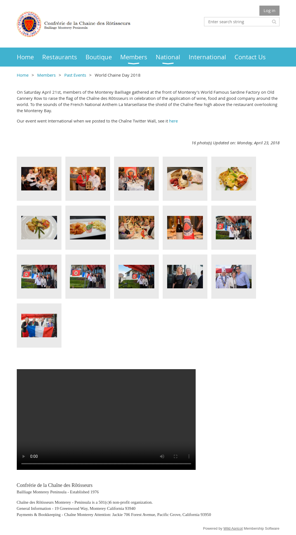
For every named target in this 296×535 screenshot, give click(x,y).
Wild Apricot (233, 528)
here (173, 121)
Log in (269, 10)
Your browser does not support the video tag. (106, 419)
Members (46, 75)
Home (23, 75)
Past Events (75, 75)
